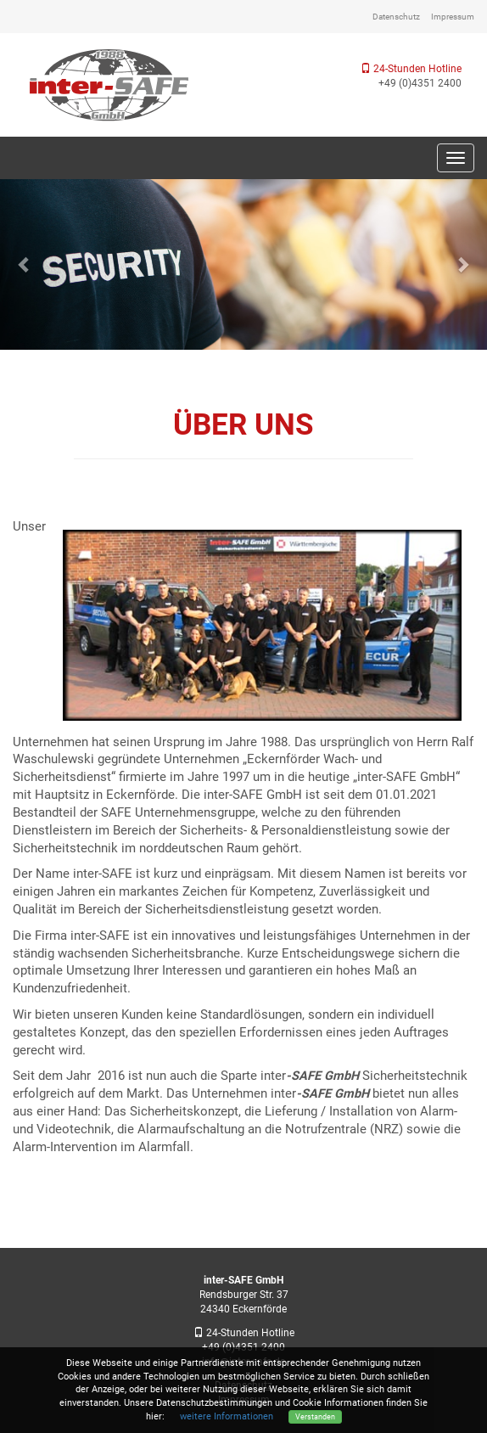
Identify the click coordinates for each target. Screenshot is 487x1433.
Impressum (452, 16)
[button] (24, 264)
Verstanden (315, 1416)
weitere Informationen (226, 1416)
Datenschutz (396, 16)
